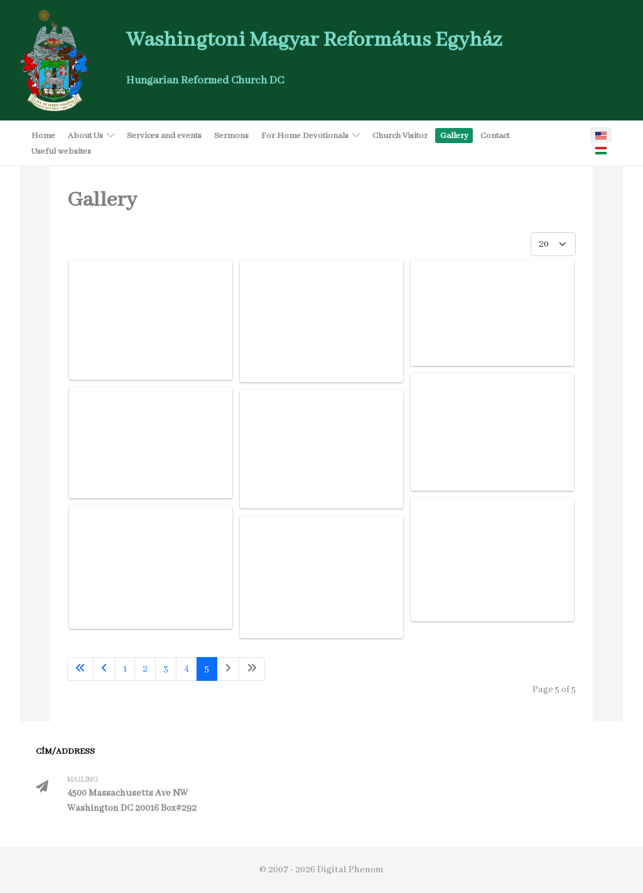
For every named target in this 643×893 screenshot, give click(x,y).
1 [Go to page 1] (125, 669)
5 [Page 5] (207, 669)
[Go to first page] (80, 669)
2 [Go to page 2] (145, 669)
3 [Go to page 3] (165, 669)
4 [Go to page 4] (186, 669)
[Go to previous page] (104, 669)
